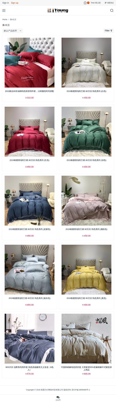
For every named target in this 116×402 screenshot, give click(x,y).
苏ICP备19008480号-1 (81, 390)
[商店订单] (13, 31)
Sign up (14, 3)
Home (4, 19)
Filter (108, 30)
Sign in (5, 3)
